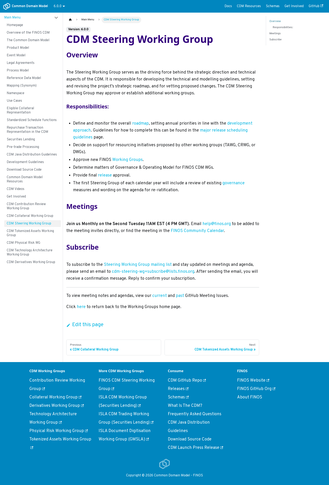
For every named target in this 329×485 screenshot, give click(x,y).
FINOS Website (253, 380)
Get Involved (294, 6)
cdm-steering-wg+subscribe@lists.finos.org (153, 271)
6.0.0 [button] (57, 6)
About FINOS (249, 397)
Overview (275, 21)
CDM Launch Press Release (195, 448)
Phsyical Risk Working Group (58, 431)
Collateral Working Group (55, 397)
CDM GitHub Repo (187, 380)
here (81, 307)
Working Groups (127, 160)
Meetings (275, 33)
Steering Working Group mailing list (138, 265)
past (180, 296)
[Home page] (70, 20)
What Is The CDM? (185, 406)
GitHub (316, 6)
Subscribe (275, 39)
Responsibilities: (283, 27)
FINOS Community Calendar (197, 231)
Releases (178, 389)
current (159, 296)
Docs (228, 6)
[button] (31, 17)
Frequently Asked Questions (194, 414)
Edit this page (84, 325)
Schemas (272, 6)
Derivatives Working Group (56, 406)
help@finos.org (216, 224)
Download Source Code (190, 439)
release (105, 175)
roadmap (140, 123)
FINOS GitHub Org (256, 389)
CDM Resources (249, 6)
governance (233, 183)
